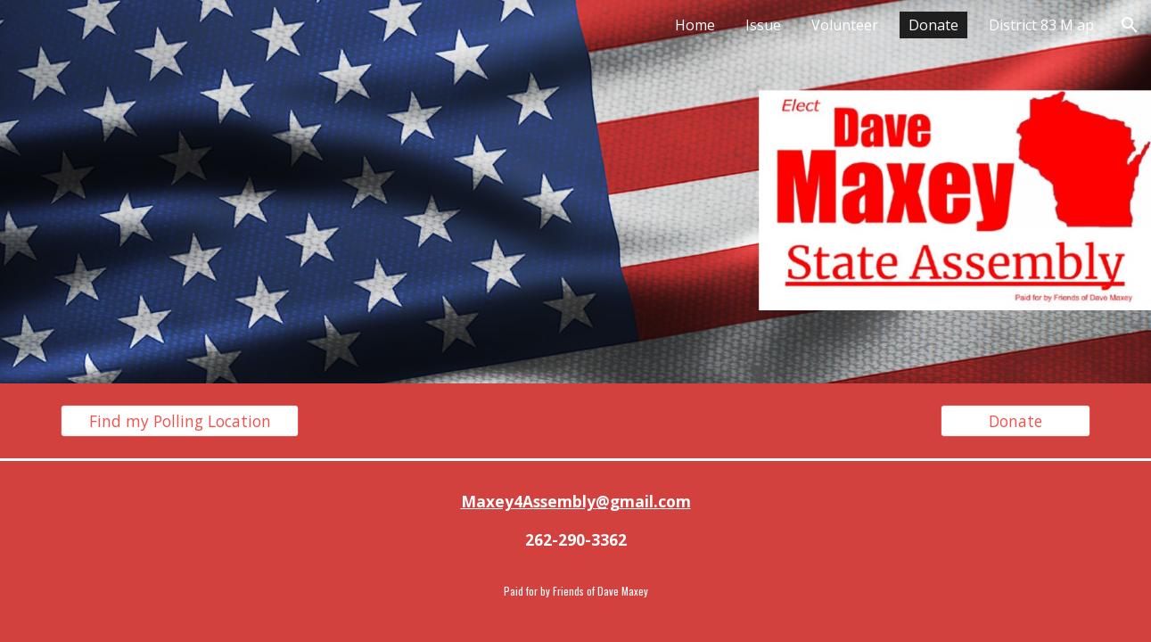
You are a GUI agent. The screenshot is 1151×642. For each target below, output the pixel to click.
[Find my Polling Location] (179, 421)
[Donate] (1015, 421)
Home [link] (695, 25)
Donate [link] (933, 25)
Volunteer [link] (844, 25)
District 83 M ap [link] (1041, 25)
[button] (1129, 25)
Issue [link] (763, 25)
